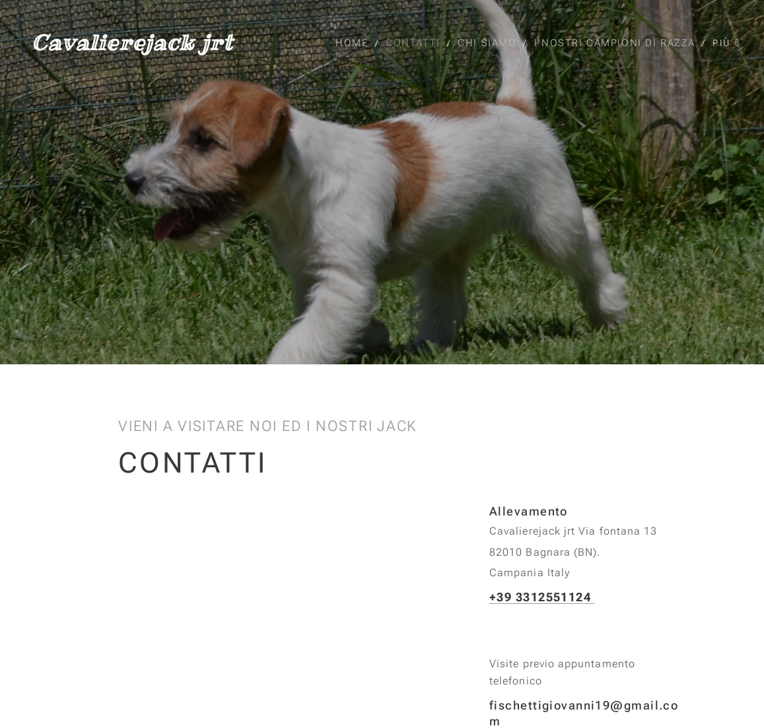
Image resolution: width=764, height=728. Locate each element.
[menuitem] (353, 42)
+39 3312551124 (542, 596)
